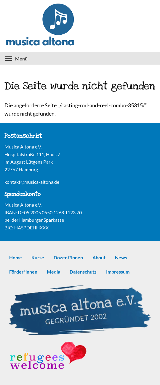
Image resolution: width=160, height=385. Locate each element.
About (98, 257)
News (121, 257)
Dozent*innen (68, 257)
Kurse (37, 257)
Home (15, 257)
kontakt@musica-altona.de (31, 182)
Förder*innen (23, 271)
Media (53, 271)
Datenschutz (83, 271)
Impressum (117, 271)
